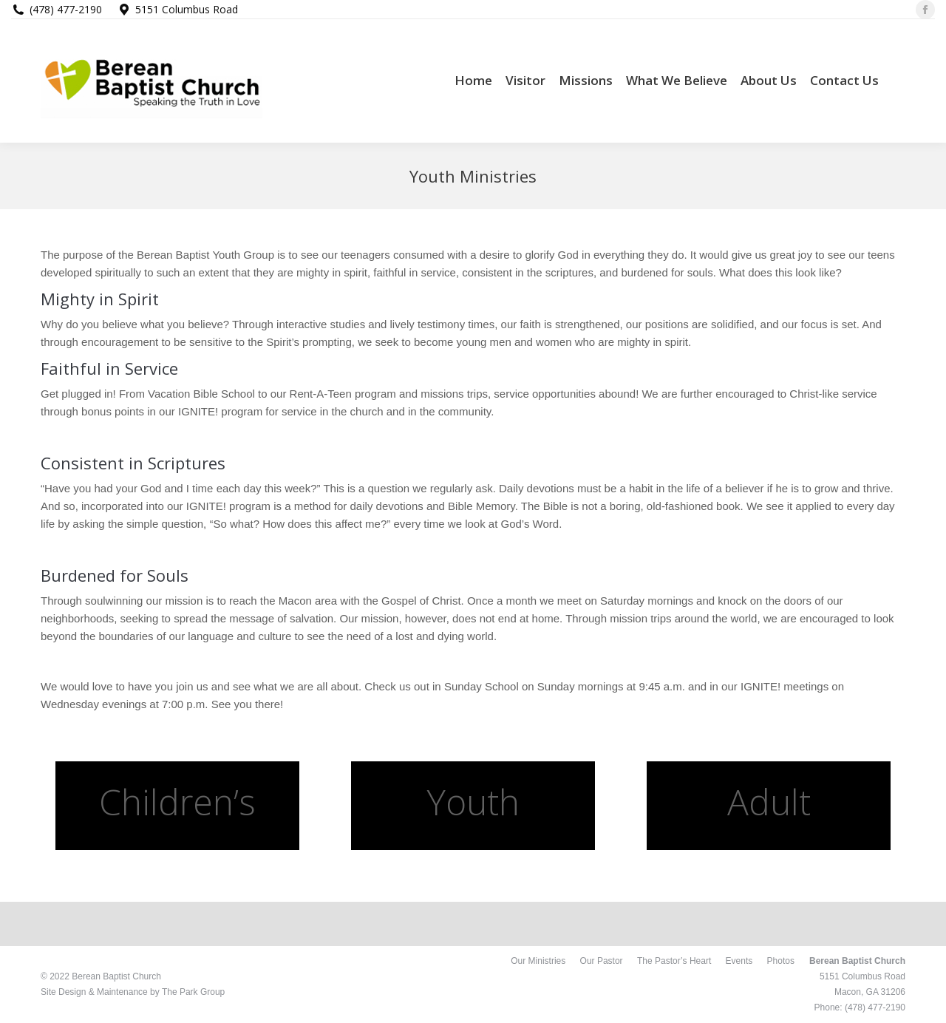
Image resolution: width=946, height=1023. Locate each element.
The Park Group (193, 992)
